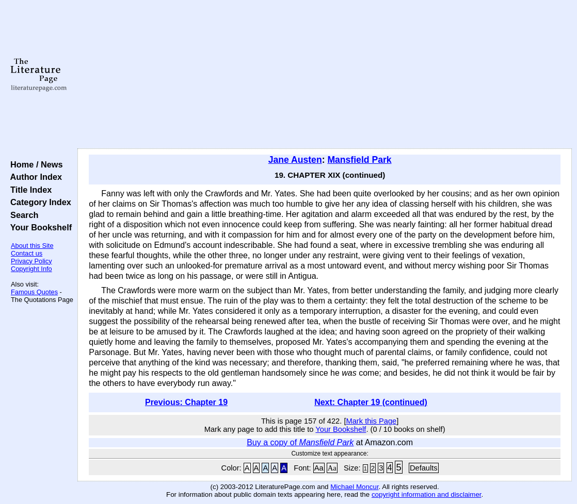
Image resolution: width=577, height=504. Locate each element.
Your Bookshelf (39, 227)
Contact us (26, 253)
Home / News (34, 164)
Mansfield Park (359, 160)
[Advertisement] (324, 75)
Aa (319, 468)
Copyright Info (31, 269)
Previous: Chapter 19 (186, 402)
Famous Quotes (34, 292)
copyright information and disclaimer (427, 494)
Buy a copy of (300, 442)
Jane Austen (295, 160)
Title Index (29, 189)
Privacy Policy (31, 261)
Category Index (38, 202)
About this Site (32, 245)
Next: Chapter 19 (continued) (370, 402)
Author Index (34, 176)
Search (22, 215)
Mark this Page (371, 421)
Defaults (424, 468)
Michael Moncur (354, 487)
